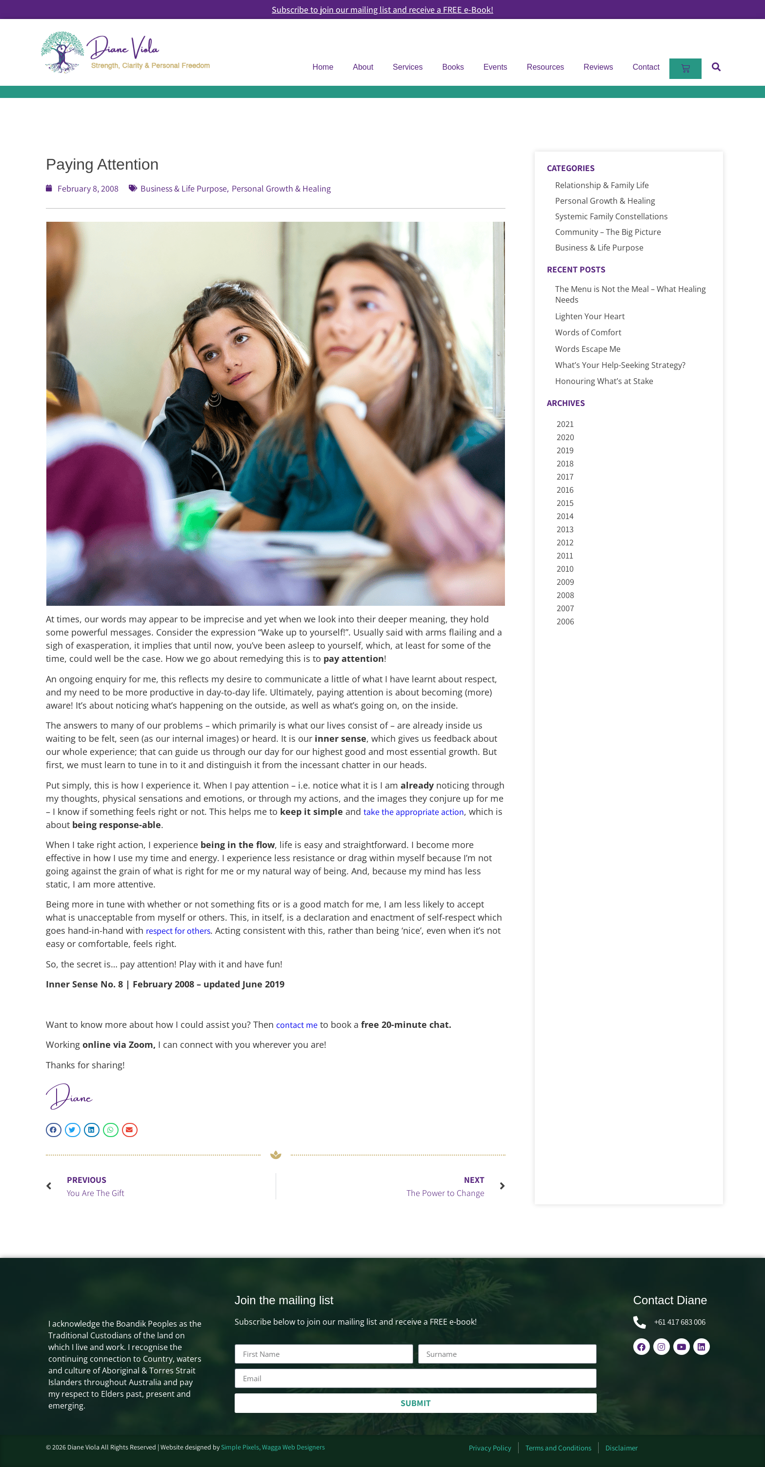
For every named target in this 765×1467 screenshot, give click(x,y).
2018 (565, 463)
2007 (565, 608)
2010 (565, 568)
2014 (565, 515)
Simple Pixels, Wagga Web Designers (273, 1447)
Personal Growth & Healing (281, 188)
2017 (565, 476)
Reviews (598, 67)
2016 (565, 489)
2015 (565, 502)
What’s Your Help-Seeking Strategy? (620, 365)
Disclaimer (621, 1447)
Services (408, 67)
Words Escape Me (588, 349)
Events (495, 67)
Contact (646, 67)
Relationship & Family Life (602, 185)
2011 (565, 555)
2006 (565, 621)
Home (323, 67)
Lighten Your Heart (590, 316)
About (363, 67)
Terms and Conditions (558, 1447)
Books (452, 67)
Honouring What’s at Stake (604, 381)
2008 (565, 594)
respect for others (178, 930)
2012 (565, 542)
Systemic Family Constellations (611, 216)
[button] (716, 66)
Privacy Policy (490, 1447)
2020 (565, 437)
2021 (565, 423)
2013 (565, 529)
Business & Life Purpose (184, 188)
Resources (545, 67)
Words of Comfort (588, 332)
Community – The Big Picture (608, 232)
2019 (565, 450)
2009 (565, 581)
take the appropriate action (413, 811)
